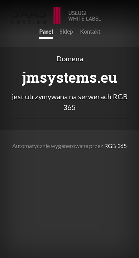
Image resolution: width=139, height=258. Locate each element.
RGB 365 (56, 12)
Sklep (66, 31)
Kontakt (90, 31)
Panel (46, 31)
